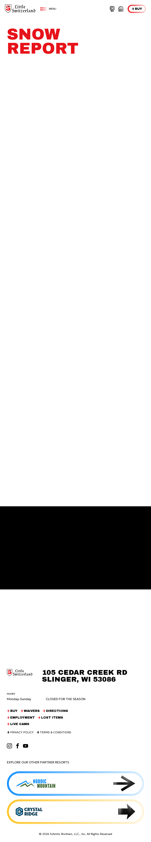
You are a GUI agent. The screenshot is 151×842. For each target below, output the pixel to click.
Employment (22, 717)
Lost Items (52, 717)
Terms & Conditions (55, 732)
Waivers (32, 710)
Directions (57, 710)
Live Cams (19, 724)
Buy (138, 8)
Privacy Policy (22, 732)
